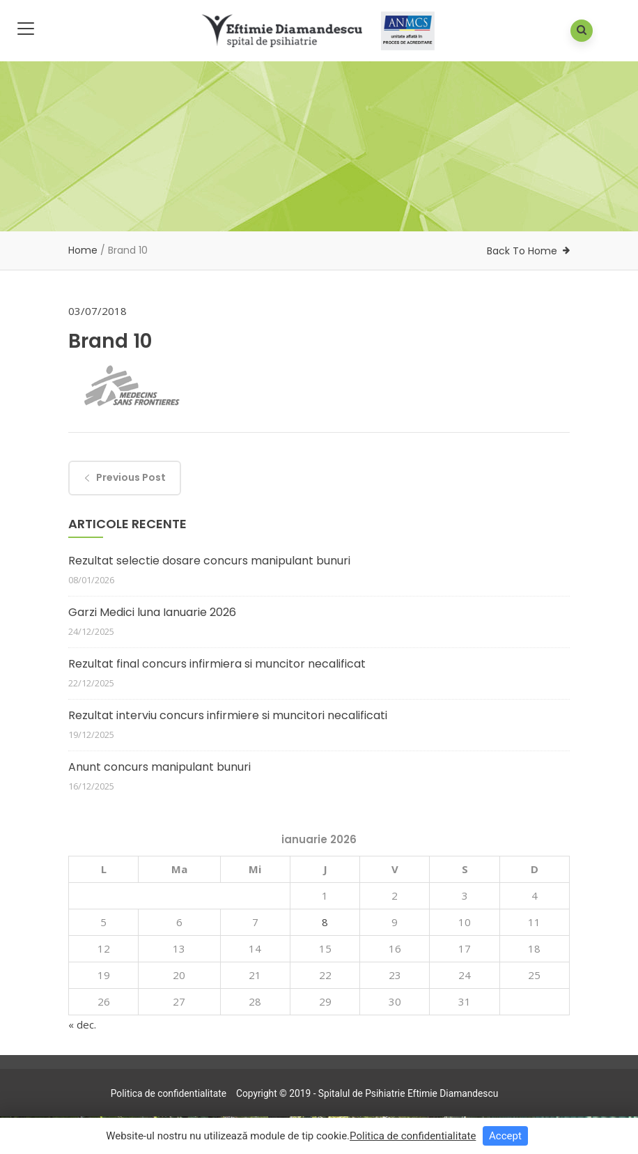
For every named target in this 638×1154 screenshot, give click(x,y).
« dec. (82, 1024)
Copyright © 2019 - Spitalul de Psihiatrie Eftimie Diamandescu (367, 1093)
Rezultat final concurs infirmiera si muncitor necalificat (217, 664)
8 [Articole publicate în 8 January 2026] (325, 922)
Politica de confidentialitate (168, 1093)
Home (83, 250)
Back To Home (522, 251)
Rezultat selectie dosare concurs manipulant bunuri (209, 561)
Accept (505, 1136)
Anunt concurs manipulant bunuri (159, 767)
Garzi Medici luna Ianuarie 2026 (152, 612)
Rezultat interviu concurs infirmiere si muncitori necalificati (227, 715)
